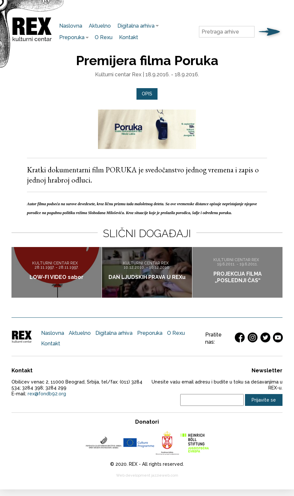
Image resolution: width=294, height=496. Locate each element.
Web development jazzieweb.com (147, 475)
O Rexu (103, 37)
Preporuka (70, 37)
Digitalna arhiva (134, 26)
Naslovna (70, 26)
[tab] (147, 94)
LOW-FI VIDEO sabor (57, 277)
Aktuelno (100, 26)
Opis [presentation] (147, 93)
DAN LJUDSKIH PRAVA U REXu (147, 277)
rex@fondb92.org (47, 393)
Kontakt (128, 37)
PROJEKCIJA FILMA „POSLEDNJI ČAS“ (237, 276)
